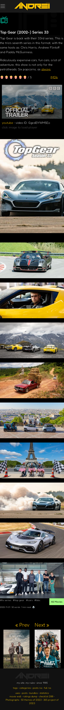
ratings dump (30, 696)
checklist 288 (46, 696)
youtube (7, 122)
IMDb (54, 77)
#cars (29, 600)
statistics (44, 692)
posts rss (37, 687)
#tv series (5, 600)
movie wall (15, 696)
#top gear (18, 600)
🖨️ (33, 607)
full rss (47, 687)
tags (15, 687)
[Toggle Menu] (2, 6)
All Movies (56, 601)
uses (17, 692)
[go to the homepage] (32, 6)
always (46, 69)
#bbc (37, 600)
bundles (33, 692)
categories (25, 687)
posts (24, 692)
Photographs (12, 699)
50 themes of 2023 (31, 699)
